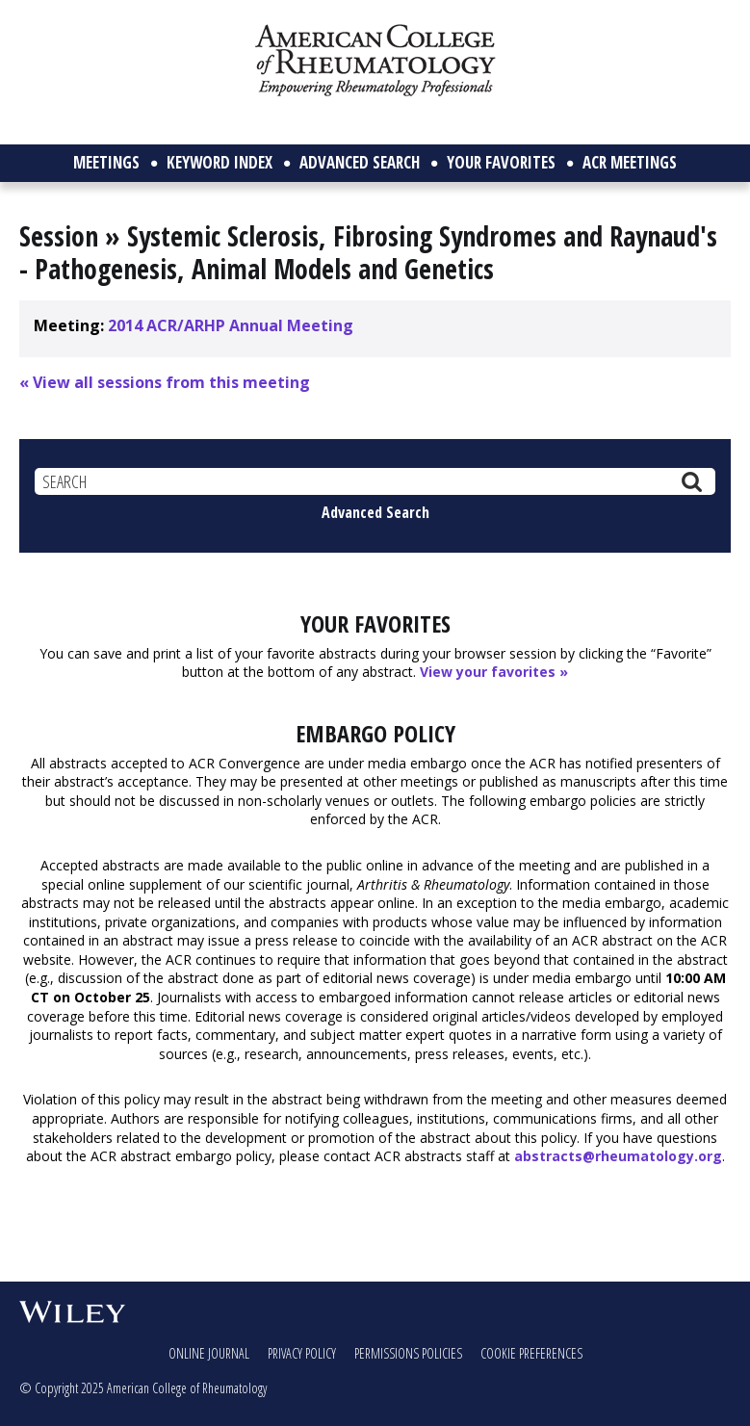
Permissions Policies (408, 1353)
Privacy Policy (302, 1353)
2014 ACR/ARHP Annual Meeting (230, 325)
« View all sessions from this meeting (164, 382)
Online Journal (208, 1353)
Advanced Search (375, 512)
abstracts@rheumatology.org (618, 1156)
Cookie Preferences (531, 1353)
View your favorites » (494, 671)
